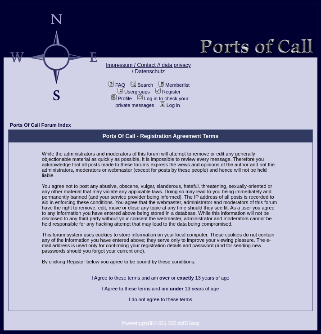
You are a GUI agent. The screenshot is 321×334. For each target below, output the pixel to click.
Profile (121, 98)
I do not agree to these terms (160, 299)
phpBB (148, 323)
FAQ (117, 85)
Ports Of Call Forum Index (40, 125)
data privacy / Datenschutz (161, 68)
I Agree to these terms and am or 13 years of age (161, 278)
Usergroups (134, 91)
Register (168, 91)
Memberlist (174, 85)
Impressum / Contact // (134, 65)
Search (142, 85)
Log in (170, 105)
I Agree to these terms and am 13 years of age (160, 288)
